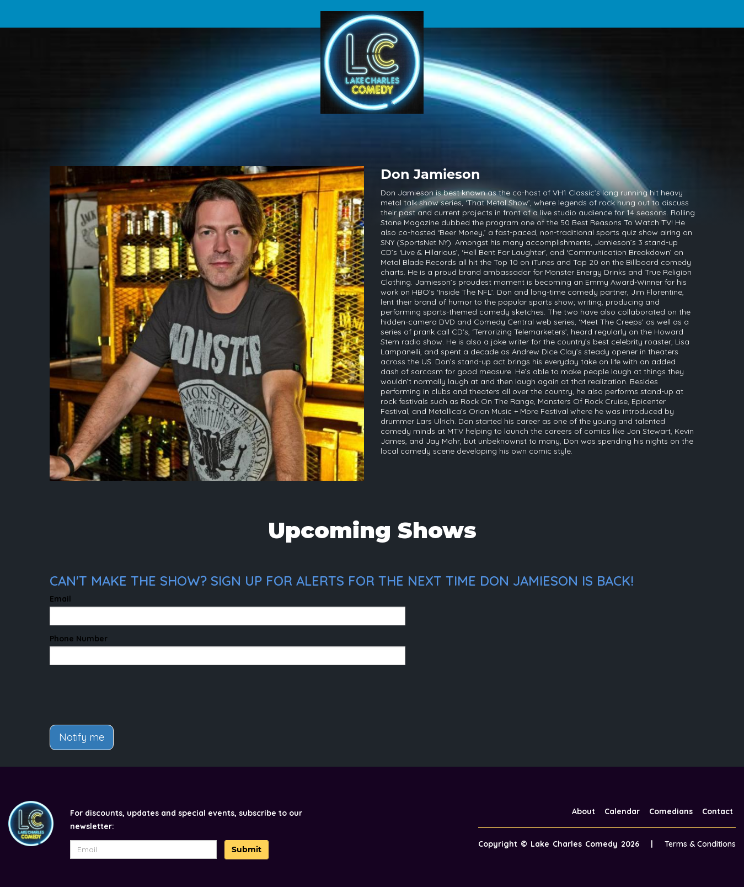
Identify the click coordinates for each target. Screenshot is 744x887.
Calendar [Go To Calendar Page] (622, 811)
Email (60, 599)
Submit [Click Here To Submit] (246, 849)
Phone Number (79, 639)
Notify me (81, 737)
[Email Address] (143, 849)
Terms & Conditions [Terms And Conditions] (700, 844)
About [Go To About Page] (583, 811)
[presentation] (133, 694)
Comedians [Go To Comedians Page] (671, 811)
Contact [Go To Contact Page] (717, 811)
